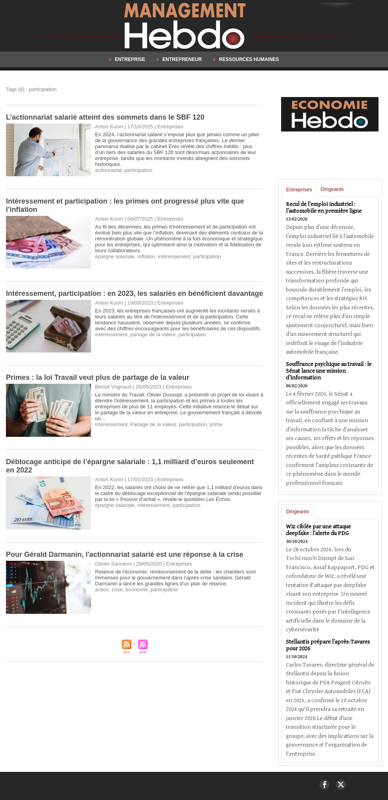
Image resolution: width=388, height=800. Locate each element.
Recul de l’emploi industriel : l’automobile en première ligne (323, 207)
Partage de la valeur (153, 424)
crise (117, 589)
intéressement (174, 256)
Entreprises (299, 189)
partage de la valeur (152, 334)
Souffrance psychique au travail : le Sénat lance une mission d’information (328, 371)
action (102, 589)
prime (216, 424)
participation (138, 170)
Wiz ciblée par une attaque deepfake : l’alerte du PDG (318, 530)
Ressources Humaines (246, 59)
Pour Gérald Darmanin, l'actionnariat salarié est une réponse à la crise (124, 554)
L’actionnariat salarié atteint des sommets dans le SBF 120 (105, 117)
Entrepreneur (180, 59)
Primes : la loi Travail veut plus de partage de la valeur (97, 377)
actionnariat (108, 170)
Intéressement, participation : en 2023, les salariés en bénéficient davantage (134, 293)
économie (137, 589)
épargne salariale (115, 256)
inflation (146, 256)
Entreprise (127, 59)
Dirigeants (332, 189)
